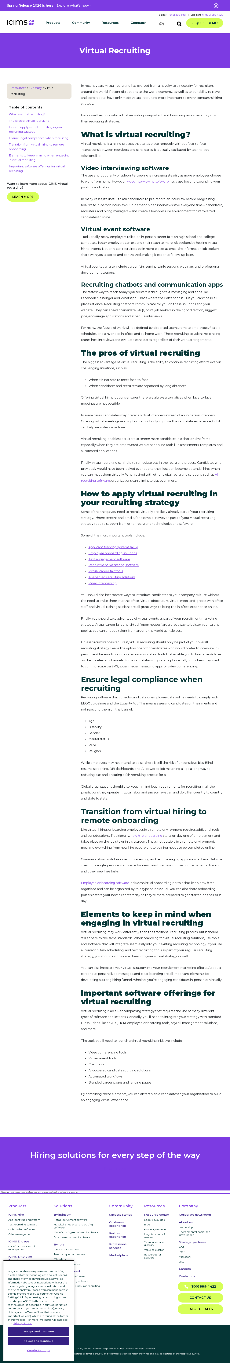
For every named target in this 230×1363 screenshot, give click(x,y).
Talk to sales (200, 1309)
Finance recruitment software (72, 1237)
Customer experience (117, 1224)
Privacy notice (82, 1348)
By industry (62, 1214)
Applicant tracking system (24, 1219)
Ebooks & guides (154, 1219)
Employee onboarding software (105, 883)
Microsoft (185, 1256)
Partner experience (117, 1234)
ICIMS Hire (16, 1214)
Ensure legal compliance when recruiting (38, 138)
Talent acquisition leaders (69, 1254)
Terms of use (99, 1348)
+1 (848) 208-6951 (176, 14)
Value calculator (154, 1249)
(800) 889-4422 (200, 1287)
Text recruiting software (22, 1224)
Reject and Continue (38, 1340)
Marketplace (118, 1255)
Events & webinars (155, 1229)
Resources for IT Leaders (154, 1256)
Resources (18, 88)
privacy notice (115, 1168)
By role (59, 1244)
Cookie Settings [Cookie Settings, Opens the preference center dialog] (38, 1350)
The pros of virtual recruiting (29, 120)
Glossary (35, 88)
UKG (181, 1261)
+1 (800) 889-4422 (212, 14)
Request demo (205, 23)
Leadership (186, 1227)
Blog (147, 1224)
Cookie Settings (115, 1348)
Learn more (23, 197)
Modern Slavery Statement (140, 1348)
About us (186, 1222)
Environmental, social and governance (194, 1233)
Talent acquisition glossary (155, 1244)
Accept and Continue (38, 1331)
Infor (181, 1251)
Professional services (118, 1245)
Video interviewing (103, 583)
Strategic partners (192, 1242)
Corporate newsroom (195, 1214)
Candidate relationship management (22, 1248)
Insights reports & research (154, 1236)
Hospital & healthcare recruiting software (73, 1226)
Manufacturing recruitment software (76, 1232)
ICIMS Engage (18, 1241)
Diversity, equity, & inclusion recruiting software (77, 1287)
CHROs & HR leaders (66, 1249)
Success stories (120, 1214)
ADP (181, 1247)
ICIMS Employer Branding (20, 1258)
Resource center (156, 1214)
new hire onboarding (146, 835)
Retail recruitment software (71, 1219)
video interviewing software (148, 181)
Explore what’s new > (74, 5)
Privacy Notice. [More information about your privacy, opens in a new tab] (22, 1323)
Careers (185, 1269)
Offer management (20, 1234)
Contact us (187, 1276)
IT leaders (60, 1259)
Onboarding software (21, 1229)
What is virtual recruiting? (27, 114)
